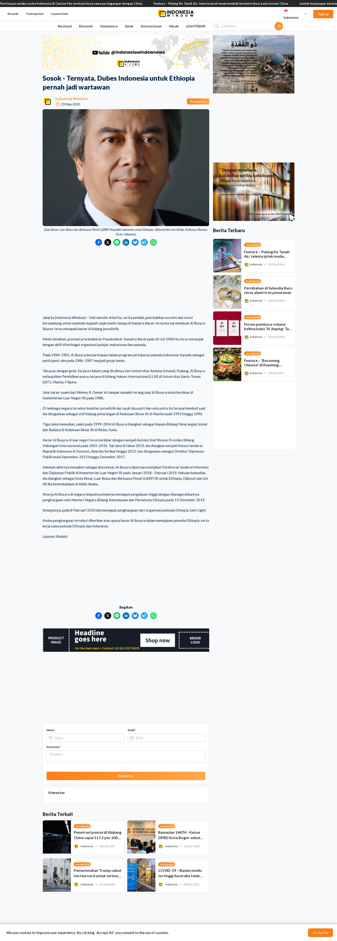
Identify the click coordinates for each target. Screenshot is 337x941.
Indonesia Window (71, 98)
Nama (51, 730)
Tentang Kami (35, 13)
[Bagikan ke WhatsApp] (153, 242)
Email (132, 730)
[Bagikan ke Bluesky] (135, 242)
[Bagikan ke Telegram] (144, 242)
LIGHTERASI (195, 26)
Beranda (12, 13)
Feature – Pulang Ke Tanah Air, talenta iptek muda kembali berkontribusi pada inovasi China (227, 3)
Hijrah (174, 26)
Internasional (151, 26)
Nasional (65, 26)
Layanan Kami (59, 13)
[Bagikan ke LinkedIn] (126, 242)
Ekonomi (86, 26)
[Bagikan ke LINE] (117, 242)
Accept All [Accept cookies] (320, 932)
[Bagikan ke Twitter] (107, 242)
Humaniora (108, 26)
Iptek (129, 26)
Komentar (54, 747)
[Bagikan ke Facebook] (98, 242)
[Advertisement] (126, 281)
